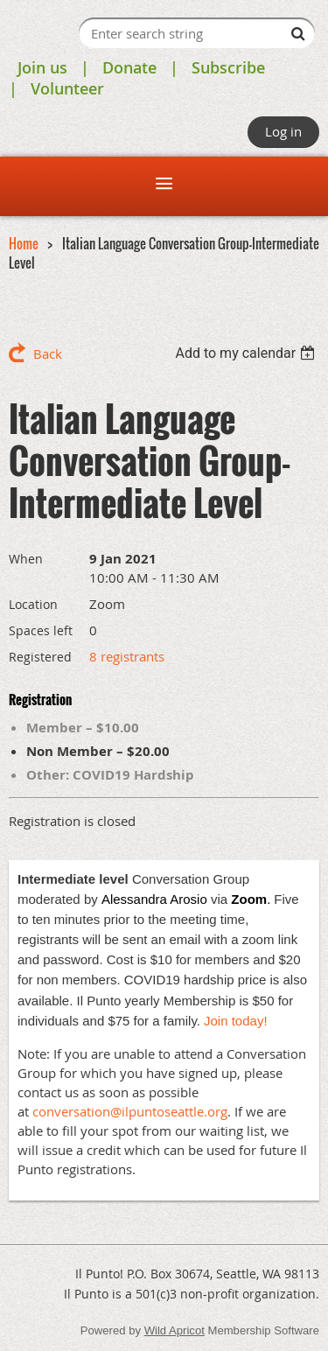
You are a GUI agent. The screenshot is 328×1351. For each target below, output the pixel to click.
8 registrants (126, 656)
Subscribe (228, 67)
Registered (40, 656)
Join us (42, 67)
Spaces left (41, 630)
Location (33, 604)
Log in (283, 131)
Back (47, 353)
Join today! (236, 1020)
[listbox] (247, 353)
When (26, 558)
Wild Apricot (174, 1330)
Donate (129, 67)
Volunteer (67, 88)
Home (23, 243)
